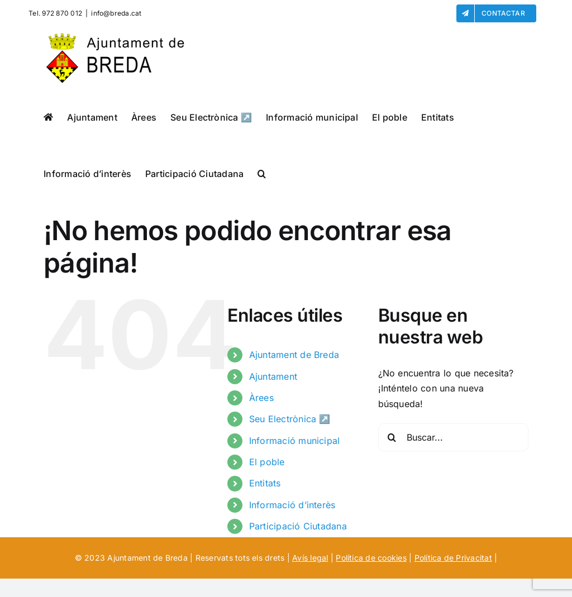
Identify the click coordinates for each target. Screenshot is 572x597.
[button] (262, 173)
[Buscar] (392, 437)
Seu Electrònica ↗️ (290, 418)
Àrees (261, 397)
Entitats (265, 483)
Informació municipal (294, 440)
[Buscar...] (453, 437)
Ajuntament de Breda (294, 354)
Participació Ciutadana (298, 526)
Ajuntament (273, 376)
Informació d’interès (292, 504)
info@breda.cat (116, 13)
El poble (267, 461)
